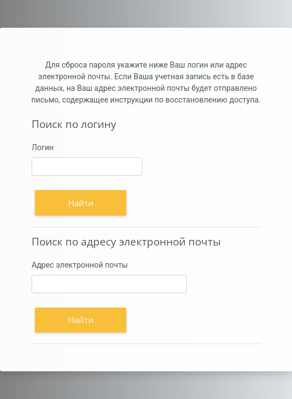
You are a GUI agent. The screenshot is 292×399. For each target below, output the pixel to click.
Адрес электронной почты (80, 264)
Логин (43, 147)
